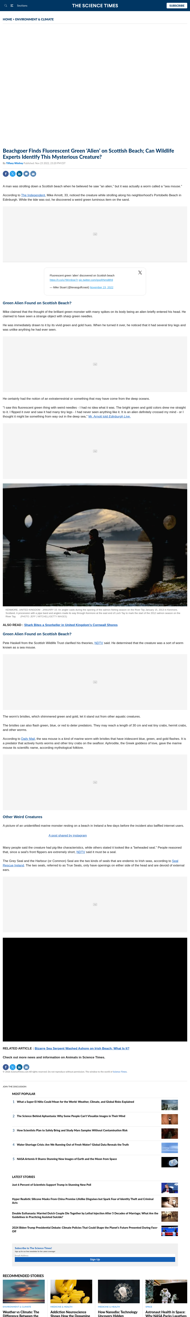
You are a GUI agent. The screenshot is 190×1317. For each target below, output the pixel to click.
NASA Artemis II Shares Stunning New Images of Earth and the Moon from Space (67, 1158)
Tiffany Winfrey (15, 163)
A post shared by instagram (68, 835)
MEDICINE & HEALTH (61, 1306)
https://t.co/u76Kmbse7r (64, 279)
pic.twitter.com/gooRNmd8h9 (96, 279)
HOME (7, 19)
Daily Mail (28, 739)
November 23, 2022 (101, 287)
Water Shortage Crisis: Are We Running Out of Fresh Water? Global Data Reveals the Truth (73, 1144)
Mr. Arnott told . (110, 416)
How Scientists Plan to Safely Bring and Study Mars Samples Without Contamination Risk (72, 1130)
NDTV (98, 643)
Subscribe (176, 5)
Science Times (120, 1071)
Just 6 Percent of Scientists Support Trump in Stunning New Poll (51, 1184)
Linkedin (19, 174)
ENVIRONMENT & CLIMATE (34, 19)
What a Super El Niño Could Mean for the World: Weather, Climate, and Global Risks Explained (75, 1101)
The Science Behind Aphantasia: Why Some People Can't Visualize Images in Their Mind (71, 1116)
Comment (26, 174)
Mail (33, 174)
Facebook (6, 174)
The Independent (33, 195)
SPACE (148, 1306)
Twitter (13, 174)
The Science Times (95, 5)
